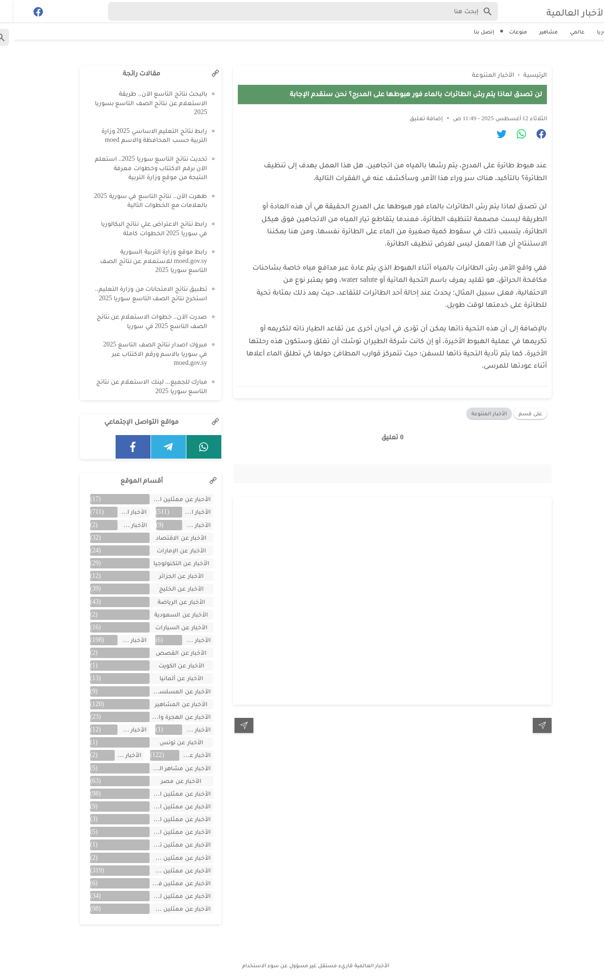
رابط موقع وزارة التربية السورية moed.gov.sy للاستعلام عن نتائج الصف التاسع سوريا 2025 (139, 260)
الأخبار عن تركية (119, 729)
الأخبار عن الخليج (167, 588)
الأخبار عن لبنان (114, 754)
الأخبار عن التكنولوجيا (168, 563)
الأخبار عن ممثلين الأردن (167, 819)
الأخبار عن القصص (167, 652)
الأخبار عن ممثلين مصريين (167, 908)
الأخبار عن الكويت (168, 665)
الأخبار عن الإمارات (168, 550)
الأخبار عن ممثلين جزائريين (167, 857)
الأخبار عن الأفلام (119, 524)
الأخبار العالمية (556, 11)
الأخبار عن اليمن (182, 729)
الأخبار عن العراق (182, 639)
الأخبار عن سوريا (181, 754)
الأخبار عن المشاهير (167, 704)
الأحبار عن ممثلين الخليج (167, 498)
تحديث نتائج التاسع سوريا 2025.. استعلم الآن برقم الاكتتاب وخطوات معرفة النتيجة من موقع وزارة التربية (137, 168)
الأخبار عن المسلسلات (166, 691)
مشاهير (535, 31)
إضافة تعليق (412, 115)
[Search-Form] (289, 11)
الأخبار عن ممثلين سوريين (167, 870)
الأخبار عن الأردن (182, 524)
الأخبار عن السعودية (167, 614)
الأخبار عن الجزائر (167, 575)
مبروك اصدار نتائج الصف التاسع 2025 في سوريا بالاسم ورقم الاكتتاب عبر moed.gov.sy (142, 353)
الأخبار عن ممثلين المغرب (167, 831)
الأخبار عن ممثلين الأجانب (167, 806)
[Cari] (5, 13)
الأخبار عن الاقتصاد (167, 537)
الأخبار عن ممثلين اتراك (167, 793)
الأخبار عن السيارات (168, 627)
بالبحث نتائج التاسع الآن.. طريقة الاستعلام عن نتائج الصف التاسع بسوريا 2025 (137, 102)
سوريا (590, 31)
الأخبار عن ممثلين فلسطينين (167, 883)
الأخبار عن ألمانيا (168, 678)
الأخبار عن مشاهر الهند (166, 768)
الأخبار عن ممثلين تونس (167, 844)
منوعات (504, 31)
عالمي (563, 31)
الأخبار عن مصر (167, 780)
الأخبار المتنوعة (475, 411)
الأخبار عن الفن (119, 639)
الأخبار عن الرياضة (168, 601)
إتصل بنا (470, 31)
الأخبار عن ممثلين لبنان (167, 895)
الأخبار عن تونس (168, 742)
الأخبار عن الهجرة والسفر (167, 716)
